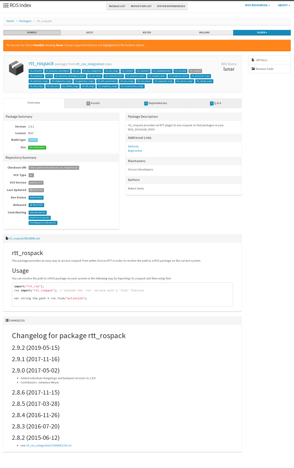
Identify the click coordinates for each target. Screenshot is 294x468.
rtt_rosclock (127, 70)
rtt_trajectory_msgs (107, 86)
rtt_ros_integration (90, 64)
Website (133, 146)
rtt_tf (49, 76)
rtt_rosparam (36, 76)
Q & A (215, 103)
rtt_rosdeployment (162, 70)
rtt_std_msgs (36, 86)
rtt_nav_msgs (127, 81)
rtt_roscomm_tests (135, 76)
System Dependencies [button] (171, 6)
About (284, 5)
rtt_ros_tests (95, 76)
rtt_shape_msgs (204, 81)
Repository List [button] (141, 6)
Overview (34, 102)
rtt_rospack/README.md (24, 238)
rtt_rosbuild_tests (114, 76)
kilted (147, 32)
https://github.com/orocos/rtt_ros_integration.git (54, 167)
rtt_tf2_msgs (88, 86)
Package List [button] (117, 6)
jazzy (89, 32)
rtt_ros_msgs (111, 70)
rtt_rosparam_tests (178, 76)
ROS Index (17, 5)
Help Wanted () (37, 212)
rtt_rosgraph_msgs (163, 81)
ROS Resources (257, 5)
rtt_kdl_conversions (107, 81)
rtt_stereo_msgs (70, 86)
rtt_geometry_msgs (84, 81)
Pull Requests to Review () (43, 223)
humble (32, 32)
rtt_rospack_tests (156, 76)
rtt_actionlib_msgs (201, 76)
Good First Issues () (39, 217)
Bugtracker (135, 151)
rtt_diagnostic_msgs (61, 81)
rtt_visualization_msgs (132, 86)
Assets (93, 103)
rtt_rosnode (180, 70)
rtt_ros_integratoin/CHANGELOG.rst (48, 445)
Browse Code (263, 69)
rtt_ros (76, 70)
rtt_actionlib (36, 70)
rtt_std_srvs (53, 86)
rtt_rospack (41, 63)
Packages (25, 21)
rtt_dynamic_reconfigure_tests (70, 76)
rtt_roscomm (143, 70)
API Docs (259, 60)
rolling (204, 32)
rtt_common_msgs (39, 81)
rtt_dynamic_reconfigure (57, 70)
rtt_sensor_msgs (184, 81)
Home (10, 21)
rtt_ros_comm (144, 81)
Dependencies (155, 103)
